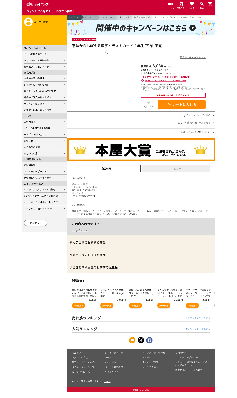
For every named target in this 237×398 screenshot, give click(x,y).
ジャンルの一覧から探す (36, 84)
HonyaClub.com (80, 230)
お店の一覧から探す (34, 78)
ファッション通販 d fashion (38, 208)
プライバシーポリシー (35, 171)
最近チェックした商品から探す (40, 91)
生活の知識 (124, 17)
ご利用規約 (29, 165)
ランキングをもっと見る (197, 317)
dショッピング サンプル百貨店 (39, 189)
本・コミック (91, 17)
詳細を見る (78, 305)
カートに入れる (181, 104)
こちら (107, 381)
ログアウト (35, 223)
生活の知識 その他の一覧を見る (194, 122)
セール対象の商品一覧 (35, 53)
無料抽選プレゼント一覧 (36, 66)
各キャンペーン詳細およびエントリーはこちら (165, 80)
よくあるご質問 (32, 147)
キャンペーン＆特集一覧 (36, 60)
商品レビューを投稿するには (195, 132)
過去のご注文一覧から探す (37, 97)
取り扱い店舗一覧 (81, 372)
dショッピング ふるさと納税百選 (41, 195)
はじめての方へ (32, 153)
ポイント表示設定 (114, 367)
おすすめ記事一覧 (114, 352)
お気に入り (148, 106)
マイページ (110, 362)
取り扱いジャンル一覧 (83, 367)
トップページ (74, 17)
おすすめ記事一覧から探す (37, 110)
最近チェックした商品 (83, 362)
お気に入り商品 (80, 357)
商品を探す (77, 352)
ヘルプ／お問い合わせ (35, 134)
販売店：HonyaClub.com (193, 57)
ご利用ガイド (31, 121)
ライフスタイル (108, 17)
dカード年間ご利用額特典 (37, 128)
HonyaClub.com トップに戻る (195, 115)
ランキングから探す (34, 103)
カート (108, 357)
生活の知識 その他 (142, 17)
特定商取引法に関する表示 (37, 177)
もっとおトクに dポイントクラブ (41, 202)
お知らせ (28, 140)
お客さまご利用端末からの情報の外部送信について (191, 364)
